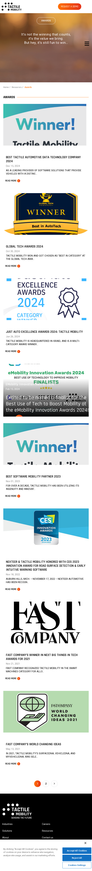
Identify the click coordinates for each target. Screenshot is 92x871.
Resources (17, 87)
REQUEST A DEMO (69, 6)
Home (6, 87)
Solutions (7, 831)
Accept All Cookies (77, 850)
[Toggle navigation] (87, 43)
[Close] (85, 843)
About (5, 837)
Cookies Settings (77, 865)
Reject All (77, 858)
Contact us (47, 837)
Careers (46, 824)
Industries (7, 824)
